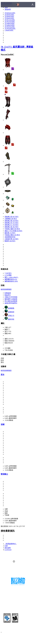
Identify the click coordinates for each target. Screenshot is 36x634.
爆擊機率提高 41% (11, 279)
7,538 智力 (8, 273)
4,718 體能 (8, 275)
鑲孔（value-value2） (12, 277)
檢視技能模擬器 (6, 289)
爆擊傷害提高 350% (11, 281)
